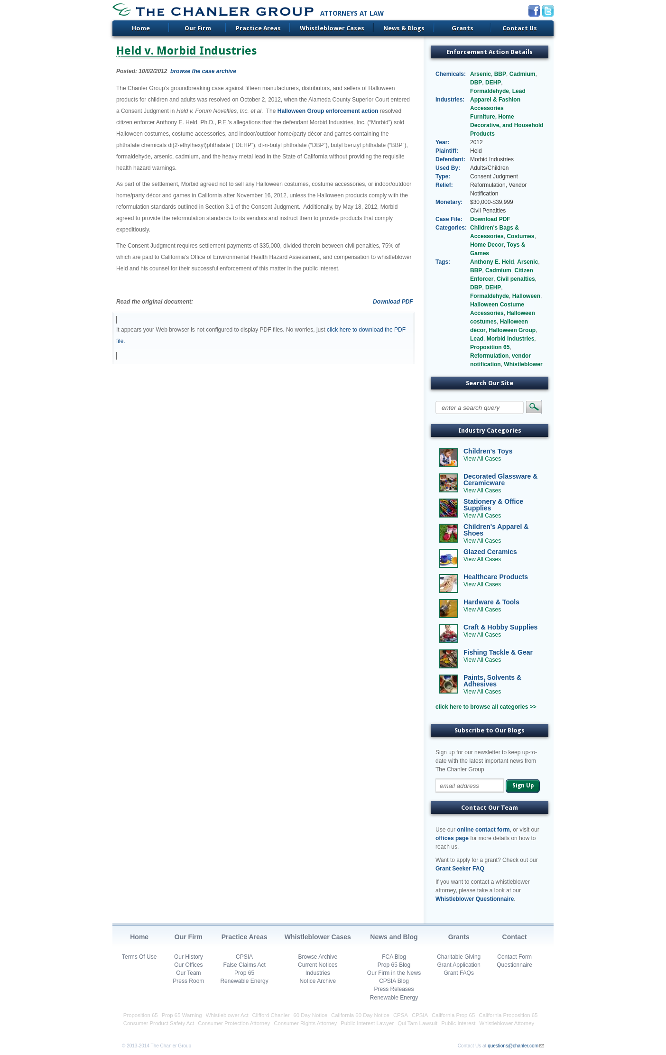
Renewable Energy (244, 981)
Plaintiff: (446, 151)
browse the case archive (203, 71)
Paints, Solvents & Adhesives (492, 681)
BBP (500, 74)
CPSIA (244, 956)
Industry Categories (489, 430)
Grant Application (459, 965)
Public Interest (458, 1023)
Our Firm (198, 28)
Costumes (520, 236)
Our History (188, 956)
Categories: (450, 227)
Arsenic (480, 74)
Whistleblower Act (227, 1015)
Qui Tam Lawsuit (417, 1023)
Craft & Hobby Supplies (500, 627)
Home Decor (487, 244)
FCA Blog (394, 956)
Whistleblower (523, 364)
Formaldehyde (489, 91)
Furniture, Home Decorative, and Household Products (507, 125)
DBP (476, 82)
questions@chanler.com (513, 1045)
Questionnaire (514, 965)
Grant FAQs (459, 973)
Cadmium (522, 74)
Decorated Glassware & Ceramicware (500, 479)
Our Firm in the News (394, 973)
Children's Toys (487, 451)
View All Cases (482, 458)
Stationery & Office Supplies (493, 505)
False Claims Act (244, 965)
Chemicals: (450, 74)
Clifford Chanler (271, 1015)
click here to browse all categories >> (485, 706)
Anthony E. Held (492, 262)
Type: (442, 176)
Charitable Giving (459, 956)
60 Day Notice (311, 1015)
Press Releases (394, 989)
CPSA (400, 1015)
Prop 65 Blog (394, 965)
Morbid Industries (511, 338)
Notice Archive (317, 981)
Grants (462, 28)
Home (141, 28)
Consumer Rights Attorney (305, 1023)
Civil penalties (516, 279)
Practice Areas (258, 28)
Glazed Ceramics (490, 551)
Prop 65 (244, 973)
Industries (317, 973)
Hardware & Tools (491, 602)
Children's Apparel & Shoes (495, 530)
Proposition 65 (489, 347)
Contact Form (514, 956)
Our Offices (188, 965)
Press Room (188, 981)
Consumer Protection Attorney (234, 1023)
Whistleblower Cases (332, 28)
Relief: (444, 185)
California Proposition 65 (508, 1015)
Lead (519, 91)
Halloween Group (512, 330)
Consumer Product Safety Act (158, 1023)
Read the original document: (154, 301)
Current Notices (317, 965)
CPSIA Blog (394, 981)
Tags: (442, 262)
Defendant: (450, 159)
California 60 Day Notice (360, 1015)
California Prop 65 (453, 1015)
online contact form (483, 829)
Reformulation (489, 355)
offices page (452, 838)
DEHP (493, 82)
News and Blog (393, 937)
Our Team (188, 973)
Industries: (449, 99)
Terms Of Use (139, 956)
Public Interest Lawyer (367, 1023)
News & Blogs (404, 28)
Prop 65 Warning (182, 1015)
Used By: (447, 168)
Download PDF (393, 301)
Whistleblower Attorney (506, 1023)
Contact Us (519, 28)
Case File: (448, 219)
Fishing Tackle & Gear (498, 652)
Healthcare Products (495, 577)
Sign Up (523, 785)
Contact (514, 937)
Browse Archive (317, 956)
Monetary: (448, 202)
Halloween (526, 296)
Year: (442, 142)
